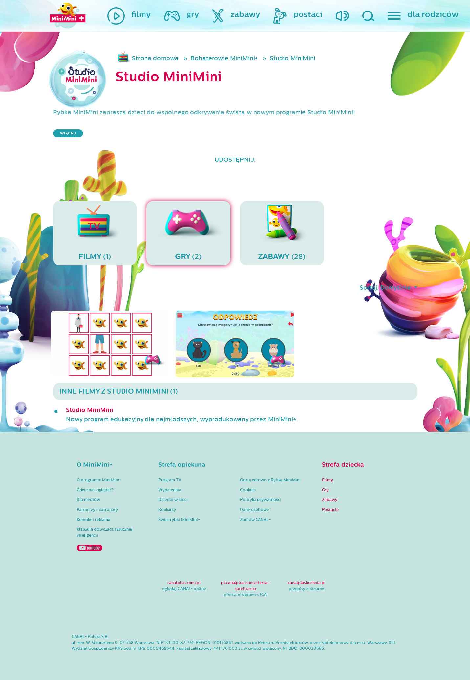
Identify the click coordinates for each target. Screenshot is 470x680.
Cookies (248, 490)
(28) (282, 233)
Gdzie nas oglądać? (95, 490)
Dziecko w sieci (173, 500)
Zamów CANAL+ (255, 520)
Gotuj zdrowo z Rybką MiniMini (270, 480)
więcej (68, 133)
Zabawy (329, 500)
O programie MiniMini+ (99, 480)
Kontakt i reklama (93, 520)
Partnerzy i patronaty (97, 510)
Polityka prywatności (260, 500)
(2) (188, 233)
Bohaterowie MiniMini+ (224, 58)
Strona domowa (155, 58)
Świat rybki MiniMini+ (179, 520)
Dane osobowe (254, 510)
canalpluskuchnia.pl (306, 582)
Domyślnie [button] (396, 287)
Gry (325, 490)
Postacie (330, 510)
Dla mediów (88, 500)
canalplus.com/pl (184, 582)
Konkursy (167, 510)
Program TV (169, 480)
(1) (94, 233)
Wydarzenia (169, 490)
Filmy (327, 480)
